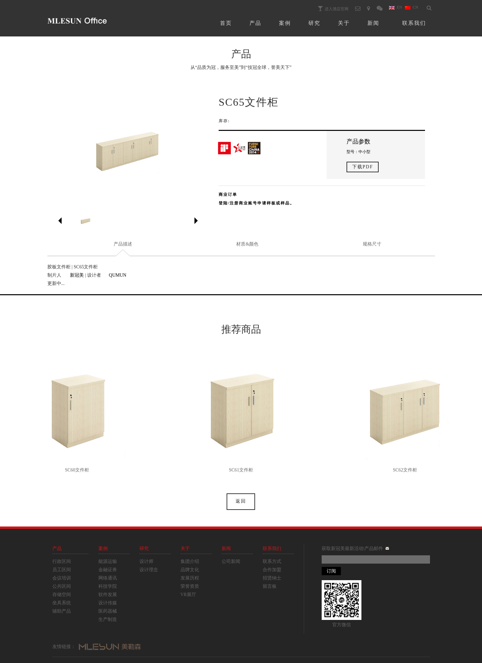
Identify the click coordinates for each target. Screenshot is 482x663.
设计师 (146, 561)
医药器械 (107, 611)
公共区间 (61, 586)
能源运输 (107, 561)
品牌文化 (190, 569)
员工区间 (61, 569)
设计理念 (148, 569)
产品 (255, 23)
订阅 (331, 571)
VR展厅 (188, 594)
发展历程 (190, 578)
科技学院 (107, 586)
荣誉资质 (190, 586)
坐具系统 (61, 602)
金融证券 (107, 569)
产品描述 (123, 244)
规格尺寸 (372, 244)
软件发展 (107, 594)
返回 (241, 501)
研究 (314, 23)
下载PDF (362, 166)
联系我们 (414, 23)
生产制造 (107, 619)
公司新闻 (231, 561)
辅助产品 (61, 611)
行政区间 (61, 561)
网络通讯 (107, 578)
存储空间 (61, 594)
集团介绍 (190, 561)
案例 (285, 23)
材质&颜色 (247, 244)
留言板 (270, 586)
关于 (344, 23)
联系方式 (272, 561)
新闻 (373, 23)
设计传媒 (107, 602)
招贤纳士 (272, 578)
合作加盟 (272, 569)
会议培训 (61, 578)
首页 (226, 23)
